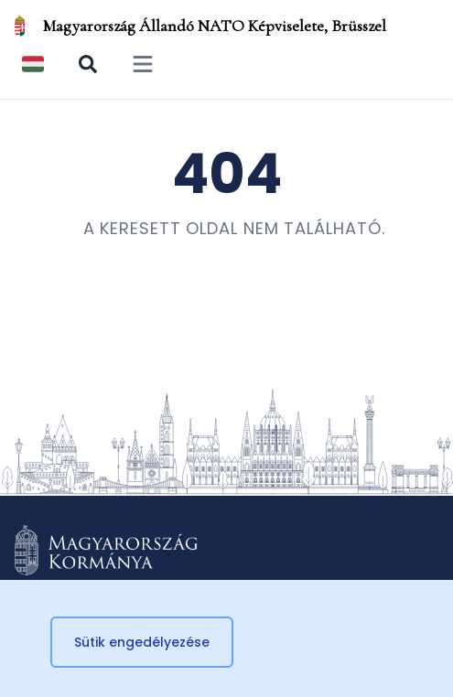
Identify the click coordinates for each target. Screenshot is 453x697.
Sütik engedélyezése (142, 642)
